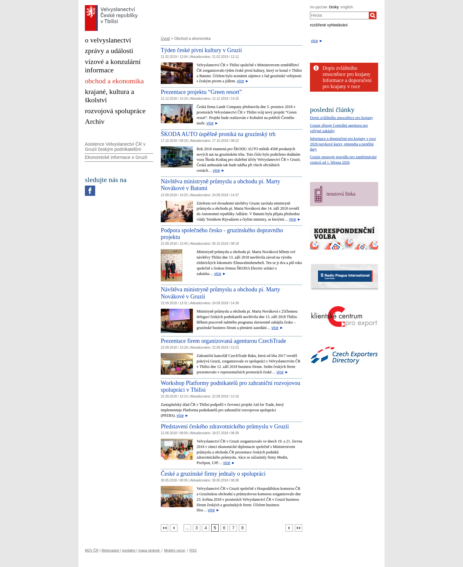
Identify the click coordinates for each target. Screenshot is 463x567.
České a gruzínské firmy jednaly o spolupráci (213, 474)
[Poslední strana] (298, 528)
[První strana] (164, 528)
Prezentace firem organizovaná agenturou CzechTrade (223, 341)
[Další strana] (289, 528)
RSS (193, 550)
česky (334, 7)
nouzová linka (340, 194)
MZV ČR (91, 550)
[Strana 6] (224, 528)
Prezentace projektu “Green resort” (201, 92)
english (346, 7)
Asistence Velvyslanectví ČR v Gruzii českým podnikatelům (115, 147)
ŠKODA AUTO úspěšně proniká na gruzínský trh (218, 134)
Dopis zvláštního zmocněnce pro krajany (341, 117)
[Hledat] (373, 15)
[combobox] (339, 15)
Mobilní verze (174, 550)
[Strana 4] (205, 528)
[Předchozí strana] (173, 528)
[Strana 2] (187, 528)
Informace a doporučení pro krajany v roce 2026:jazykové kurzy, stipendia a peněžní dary (343, 144)
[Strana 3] (196, 528)
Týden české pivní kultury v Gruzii (201, 50)
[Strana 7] (233, 528)
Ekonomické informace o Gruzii (116, 157)
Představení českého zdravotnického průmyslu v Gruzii (225, 426)
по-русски (318, 7)
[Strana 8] (242, 528)
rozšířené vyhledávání (329, 25)
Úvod (165, 38)
